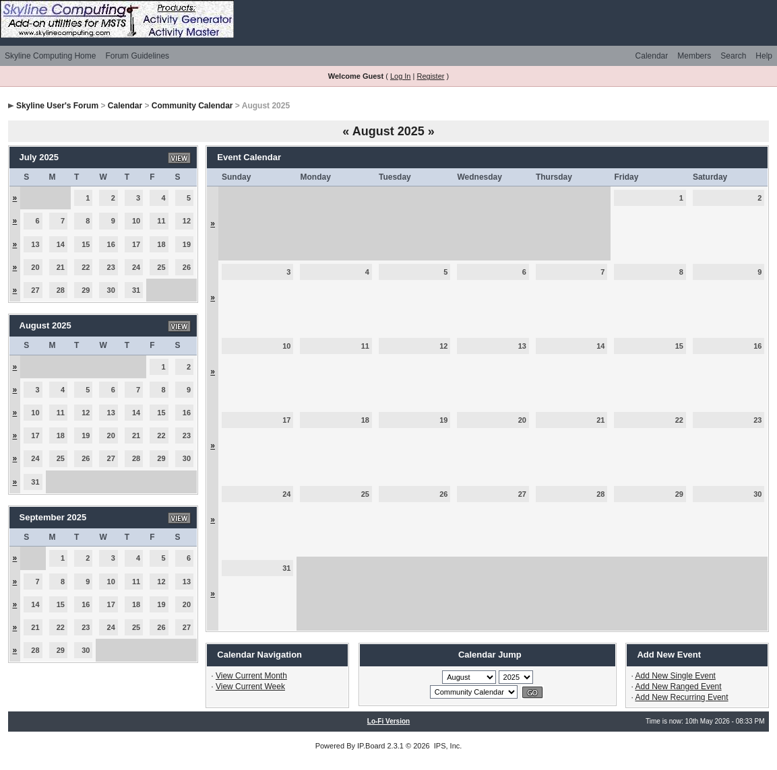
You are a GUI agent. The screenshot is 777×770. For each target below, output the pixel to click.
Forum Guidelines (137, 56)
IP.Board (371, 746)
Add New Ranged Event (678, 686)
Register (430, 76)
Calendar (652, 56)
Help (763, 56)
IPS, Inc (447, 746)
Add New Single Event (675, 675)
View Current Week (250, 686)
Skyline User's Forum (57, 105)
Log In (400, 76)
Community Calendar (192, 105)
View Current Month (251, 675)
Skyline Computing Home (50, 56)
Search (733, 56)
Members (694, 56)
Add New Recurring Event (681, 697)
